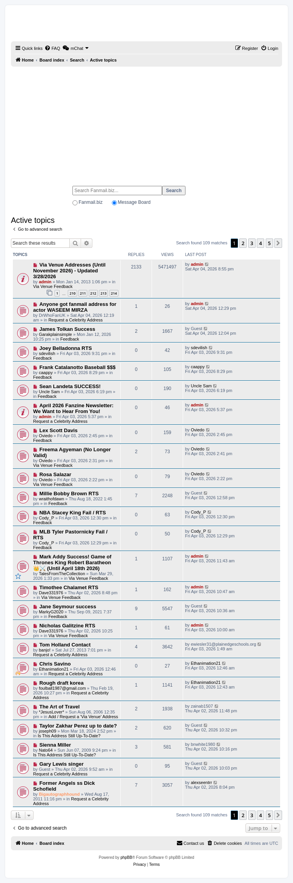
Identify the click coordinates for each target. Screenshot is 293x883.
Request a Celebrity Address (75, 320)
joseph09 (47, 731)
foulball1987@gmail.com (62, 688)
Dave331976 (51, 592)
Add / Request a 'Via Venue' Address (83, 716)
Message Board (134, 202)
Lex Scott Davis (58, 430)
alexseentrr (201, 782)
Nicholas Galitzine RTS (67, 626)
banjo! (45, 650)
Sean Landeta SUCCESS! (70, 386)
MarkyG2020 (51, 611)
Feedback (69, 339)
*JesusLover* (51, 712)
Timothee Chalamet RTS (68, 587)
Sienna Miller (55, 745)
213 (103, 293)
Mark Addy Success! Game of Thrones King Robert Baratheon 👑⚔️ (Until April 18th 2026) (72, 562)
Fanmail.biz (90, 202)
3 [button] (252, 243)
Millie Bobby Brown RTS (69, 493)
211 (83, 293)
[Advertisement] (146, 122)
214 (114, 293)
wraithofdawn (51, 498)
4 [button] (260, 243)
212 (93, 293)
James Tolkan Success (67, 329)
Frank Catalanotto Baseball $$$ (77, 367)
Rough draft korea (61, 683)
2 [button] (243, 243)
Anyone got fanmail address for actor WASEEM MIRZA (74, 307)
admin (45, 281)
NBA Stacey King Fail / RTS (72, 513)
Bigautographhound (59, 794)
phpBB (126, 857)
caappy (46, 372)
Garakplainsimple (55, 334)
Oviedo (46, 435)
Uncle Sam (49, 391)
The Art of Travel (59, 707)
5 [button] (269, 243)
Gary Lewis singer (61, 764)
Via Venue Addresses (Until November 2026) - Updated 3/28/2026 (69, 270)
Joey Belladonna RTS (65, 348)
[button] (278, 243)
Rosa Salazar (55, 474)
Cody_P (46, 518)
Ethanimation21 (54, 669)
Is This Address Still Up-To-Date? (69, 735)
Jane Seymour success (67, 606)
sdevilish (47, 353)
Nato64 (46, 750)
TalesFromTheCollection (62, 573)
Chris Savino (55, 664)
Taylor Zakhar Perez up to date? (78, 726)
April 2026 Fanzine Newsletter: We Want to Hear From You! (73, 408)
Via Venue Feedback (52, 286)
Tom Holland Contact (65, 645)
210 (72, 293)
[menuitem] (52, 48)
